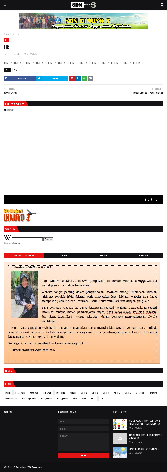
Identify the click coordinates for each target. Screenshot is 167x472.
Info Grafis (47, 392)
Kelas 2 (84, 392)
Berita (8, 392)
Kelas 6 (128, 392)
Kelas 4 (106, 392)
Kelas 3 (95, 392)
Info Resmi (60, 392)
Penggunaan (62, 398)
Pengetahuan (46, 398)
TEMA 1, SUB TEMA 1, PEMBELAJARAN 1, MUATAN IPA (145, 436)
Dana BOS (34, 392)
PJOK (75, 398)
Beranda (8, 34)
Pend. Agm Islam (29, 398)
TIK (15, 34)
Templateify (37, 467)
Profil (84, 398)
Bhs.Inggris (20, 392)
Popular (63, 255)
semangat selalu (14, 54)
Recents (103, 255)
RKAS (93, 398)
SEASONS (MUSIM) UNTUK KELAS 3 (144, 448)
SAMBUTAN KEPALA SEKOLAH (23, 255)
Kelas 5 (117, 392)
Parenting (153, 392)
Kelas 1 (73, 392)
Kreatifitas (140, 392)
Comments (143, 255)
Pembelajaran (11, 398)
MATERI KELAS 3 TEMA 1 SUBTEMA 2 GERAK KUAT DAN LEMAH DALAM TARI (144, 422)
